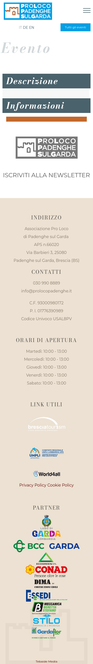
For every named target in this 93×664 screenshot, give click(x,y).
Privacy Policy (32, 485)
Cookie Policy (60, 485)
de (25, 27)
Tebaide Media (47, 661)
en (31, 27)
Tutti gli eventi (75, 27)
